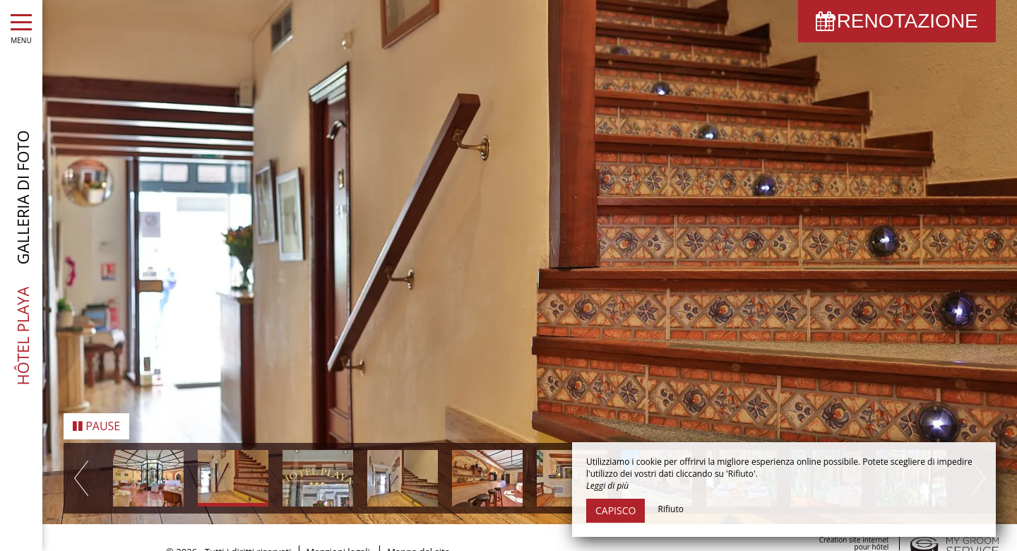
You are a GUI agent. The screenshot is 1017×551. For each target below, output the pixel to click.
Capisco (615, 510)
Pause (96, 424)
